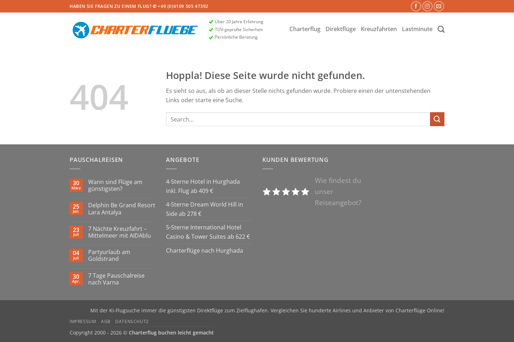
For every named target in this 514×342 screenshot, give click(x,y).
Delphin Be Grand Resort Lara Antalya (121, 208)
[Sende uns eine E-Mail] (439, 6)
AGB (106, 321)
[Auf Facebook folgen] (416, 6)
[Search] (441, 29)
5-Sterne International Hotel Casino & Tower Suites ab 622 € (208, 232)
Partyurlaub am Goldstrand (109, 255)
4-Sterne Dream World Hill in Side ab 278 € (204, 209)
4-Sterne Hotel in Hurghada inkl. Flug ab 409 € (203, 186)
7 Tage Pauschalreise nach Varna (116, 279)
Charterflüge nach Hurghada (204, 250)
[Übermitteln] (437, 119)
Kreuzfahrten (379, 29)
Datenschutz (132, 321)
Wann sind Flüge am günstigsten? (115, 185)
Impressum (83, 321)
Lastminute (417, 29)
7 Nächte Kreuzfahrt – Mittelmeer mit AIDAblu (119, 232)
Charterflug (305, 29)
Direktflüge (341, 29)
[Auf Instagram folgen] (427, 6)
